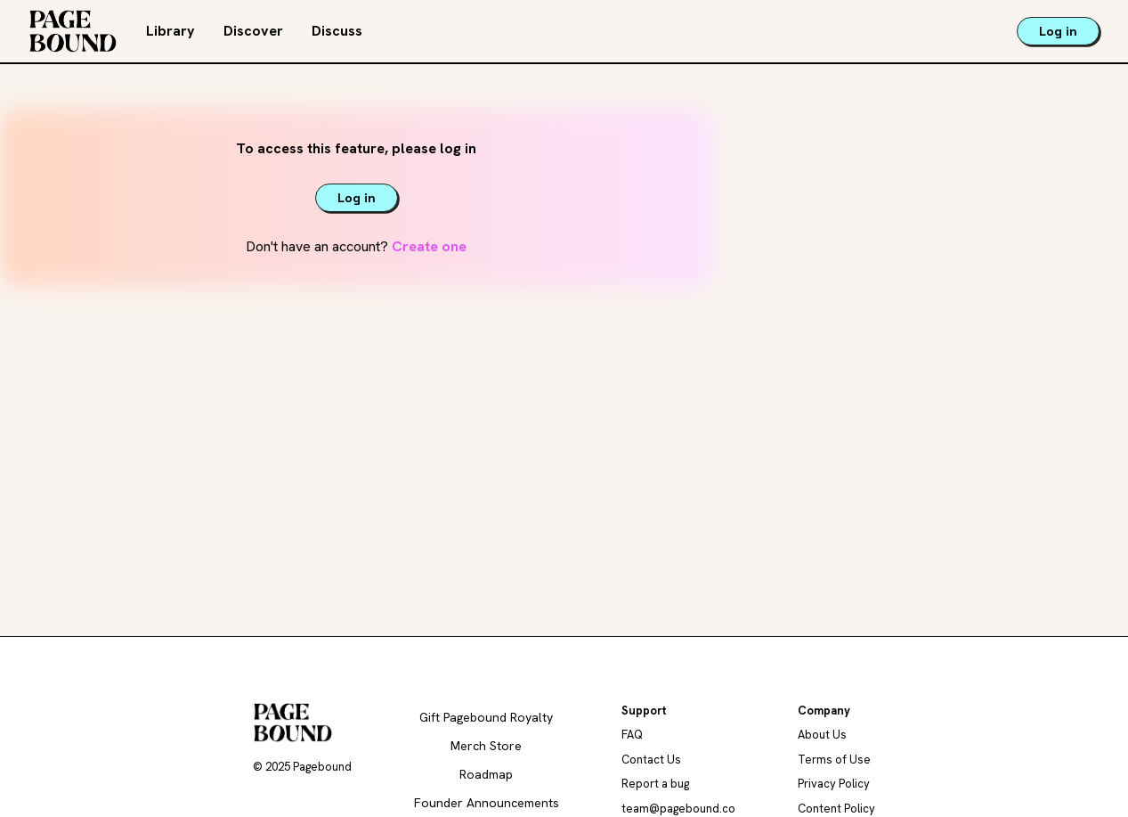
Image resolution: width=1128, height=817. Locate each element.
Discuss (337, 30)
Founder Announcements (486, 803)
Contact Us (651, 759)
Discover (253, 30)
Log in (1058, 31)
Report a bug (655, 783)
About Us (822, 734)
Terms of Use (834, 759)
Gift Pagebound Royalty (486, 717)
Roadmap (486, 774)
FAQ (632, 734)
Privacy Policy (834, 783)
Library (170, 30)
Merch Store (486, 746)
